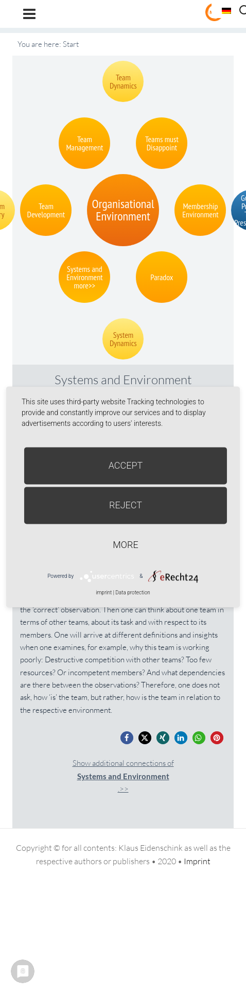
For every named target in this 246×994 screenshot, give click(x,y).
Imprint (197, 861)
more (125, 544)
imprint (104, 592)
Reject (125, 505)
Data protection (132, 592)
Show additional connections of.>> (123, 776)
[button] (126, 737)
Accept (126, 465)
